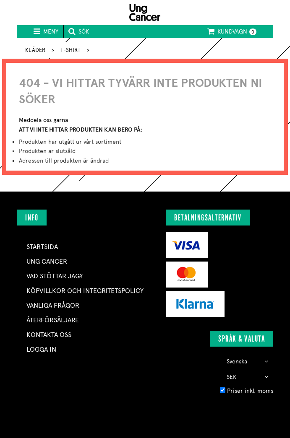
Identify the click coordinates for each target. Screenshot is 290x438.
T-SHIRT (70, 50)
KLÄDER (35, 50)
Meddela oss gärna (43, 120)
